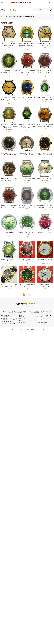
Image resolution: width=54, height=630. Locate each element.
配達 (20, 320)
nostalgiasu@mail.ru (6, 321)
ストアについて (23, 318)
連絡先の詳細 (22, 322)
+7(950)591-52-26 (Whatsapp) (9, 323)
